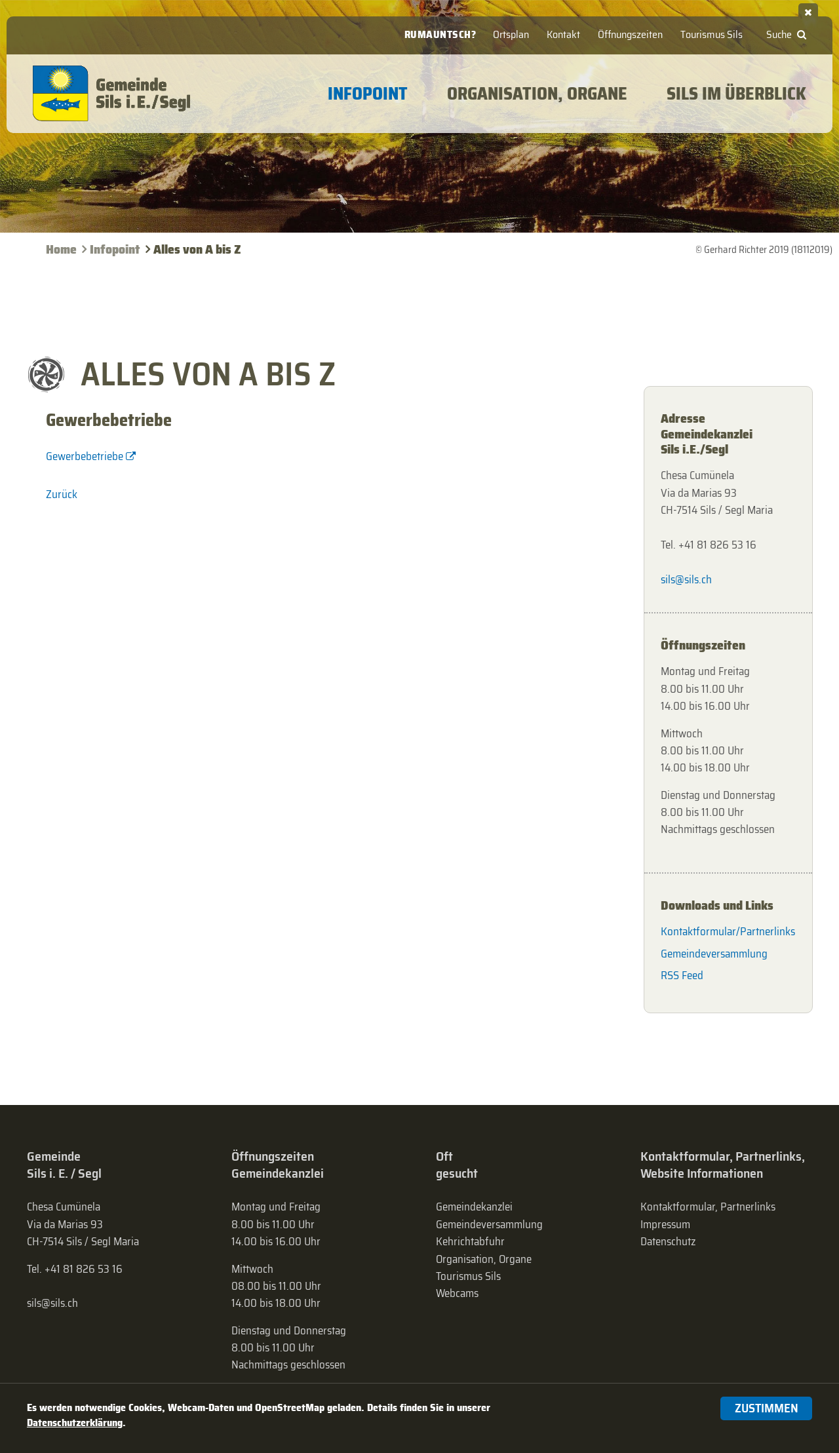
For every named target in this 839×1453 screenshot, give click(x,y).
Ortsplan (511, 34)
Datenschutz (667, 1241)
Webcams (457, 1293)
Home (61, 249)
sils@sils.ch (686, 579)
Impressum (665, 1224)
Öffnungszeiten (630, 34)
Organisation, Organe (484, 1259)
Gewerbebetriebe (84, 456)
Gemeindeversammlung (714, 953)
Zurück (61, 494)
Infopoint (115, 249)
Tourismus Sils (711, 34)
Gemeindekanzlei (474, 1206)
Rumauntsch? (440, 34)
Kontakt (563, 34)
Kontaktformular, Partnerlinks (707, 1206)
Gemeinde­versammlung (489, 1224)
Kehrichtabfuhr (470, 1241)
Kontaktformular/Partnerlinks (728, 931)
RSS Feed (682, 975)
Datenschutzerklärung (75, 1422)
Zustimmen (766, 1408)
